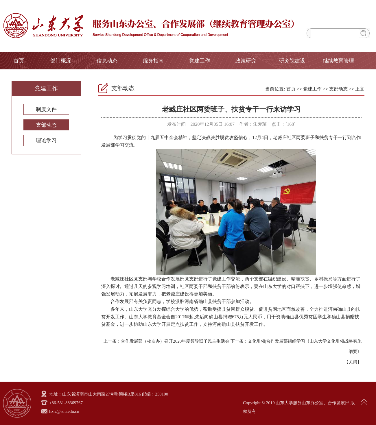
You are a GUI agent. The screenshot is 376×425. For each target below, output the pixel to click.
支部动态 (46, 125)
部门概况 (60, 61)
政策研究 (245, 61)
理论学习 (46, 140)
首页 (19, 61)
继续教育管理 (338, 61)
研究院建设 (292, 61)
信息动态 (107, 61)
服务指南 (153, 61)
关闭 (353, 362)
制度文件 (46, 109)
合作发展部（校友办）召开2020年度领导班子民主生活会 (175, 341)
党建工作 (199, 61)
